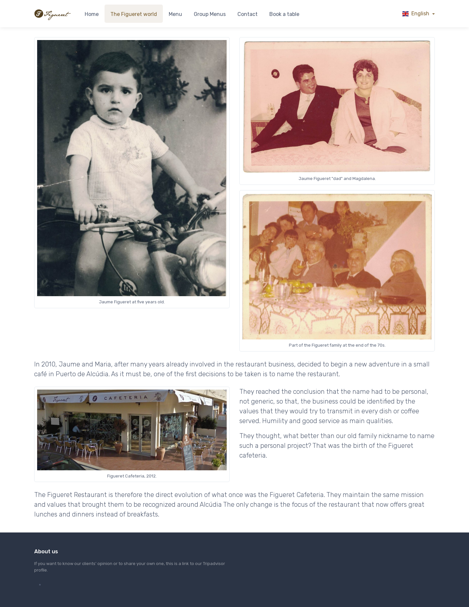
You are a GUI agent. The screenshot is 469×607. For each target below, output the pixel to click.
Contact (247, 14)
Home (92, 14)
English (416, 13)
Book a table (284, 14)
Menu (175, 14)
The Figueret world (133, 14)
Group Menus (210, 14)
